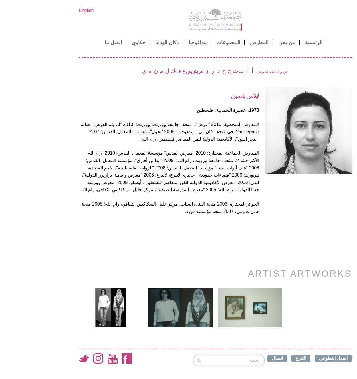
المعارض (222, 42)
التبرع (264, 358)
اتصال (240, 358)
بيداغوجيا (161, 42)
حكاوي (102, 42)
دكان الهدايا (130, 42)
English (49, 10)
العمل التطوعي (296, 358)
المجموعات (191, 42)
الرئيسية (277, 42)
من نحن (250, 42)
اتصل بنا (76, 42)
